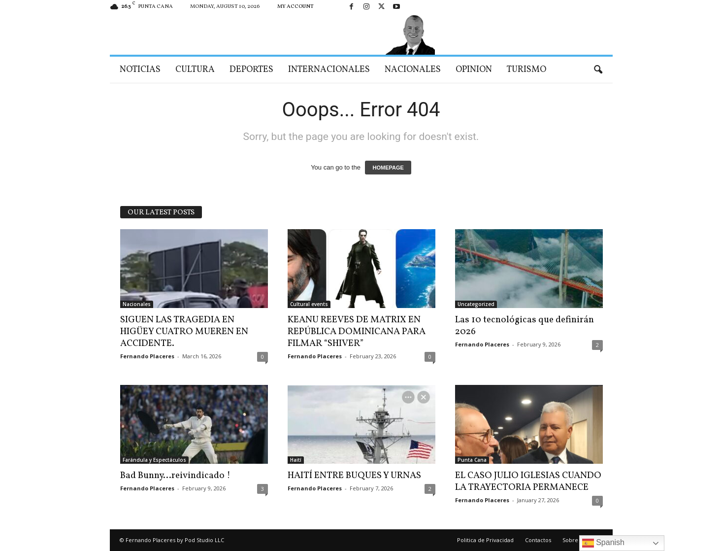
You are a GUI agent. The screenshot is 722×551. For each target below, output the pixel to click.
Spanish (603, 543)
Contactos (538, 540)
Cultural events (309, 304)
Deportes (251, 70)
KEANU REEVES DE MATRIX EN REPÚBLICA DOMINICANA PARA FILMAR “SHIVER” (357, 331)
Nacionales (413, 70)
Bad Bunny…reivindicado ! (175, 475)
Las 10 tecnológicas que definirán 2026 (524, 325)
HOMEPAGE (387, 168)
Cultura (195, 70)
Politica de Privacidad (485, 540)
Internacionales (329, 70)
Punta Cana (472, 459)
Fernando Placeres (147, 356)
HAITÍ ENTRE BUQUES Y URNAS (354, 475)
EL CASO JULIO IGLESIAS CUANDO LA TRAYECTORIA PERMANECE (528, 481)
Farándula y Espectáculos (154, 459)
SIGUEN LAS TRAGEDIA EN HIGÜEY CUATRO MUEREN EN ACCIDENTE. (184, 331)
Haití (295, 459)
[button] (598, 70)
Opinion (474, 70)
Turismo (526, 70)
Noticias (140, 70)
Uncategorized (476, 304)
